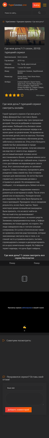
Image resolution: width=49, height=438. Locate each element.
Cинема (17, 4)
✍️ (24, 328)
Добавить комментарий (18, 410)
